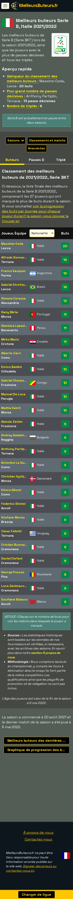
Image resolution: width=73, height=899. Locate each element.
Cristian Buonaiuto (15, 545)
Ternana (7, 262)
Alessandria (10, 303)
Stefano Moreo (13, 517)
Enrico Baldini (11, 367)
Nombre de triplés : (23, 106)
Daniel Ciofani (11, 558)
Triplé (61, 159)
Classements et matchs (47, 140)
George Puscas (12, 572)
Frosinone (8, 385)
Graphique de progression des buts (37, 750)
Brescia (7, 522)
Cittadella (8, 371)
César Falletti (11, 531)
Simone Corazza (13, 298)
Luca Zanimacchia (15, 586)
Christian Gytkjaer (15, 476)
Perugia (7, 399)
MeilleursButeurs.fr (38, 5)
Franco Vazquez (13, 271)
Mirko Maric (10, 339)
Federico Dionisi (13, 504)
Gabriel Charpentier (16, 380)
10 (65, 355)
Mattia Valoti (11, 408)
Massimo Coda (12, 244)
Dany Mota (9, 312)
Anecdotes (36, 148)
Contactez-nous (38, 841)
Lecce (6, 248)
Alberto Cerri (11, 353)
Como (5, 358)
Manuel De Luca (13, 394)
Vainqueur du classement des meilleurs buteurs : (32, 78)
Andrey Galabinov (14, 435)
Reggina (7, 440)
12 (65, 301)
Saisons (15, 140)
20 (65, 246)
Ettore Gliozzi (11, 490)
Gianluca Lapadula (15, 326)
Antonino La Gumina (16, 463)
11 (65, 314)
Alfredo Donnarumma (17, 257)
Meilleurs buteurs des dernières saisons (38, 740)
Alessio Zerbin (12, 422)
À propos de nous (38, 834)
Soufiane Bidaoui (14, 599)
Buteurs (12, 159)
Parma (6, 275)
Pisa (4, 577)
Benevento (9, 330)
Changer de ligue (36, 894)
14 (65, 259)
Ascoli (5, 508)
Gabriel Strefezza (14, 285)
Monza (6, 317)
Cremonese (10, 549)
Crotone (7, 344)
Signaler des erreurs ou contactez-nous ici (31, 870)
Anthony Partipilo (14, 449)
